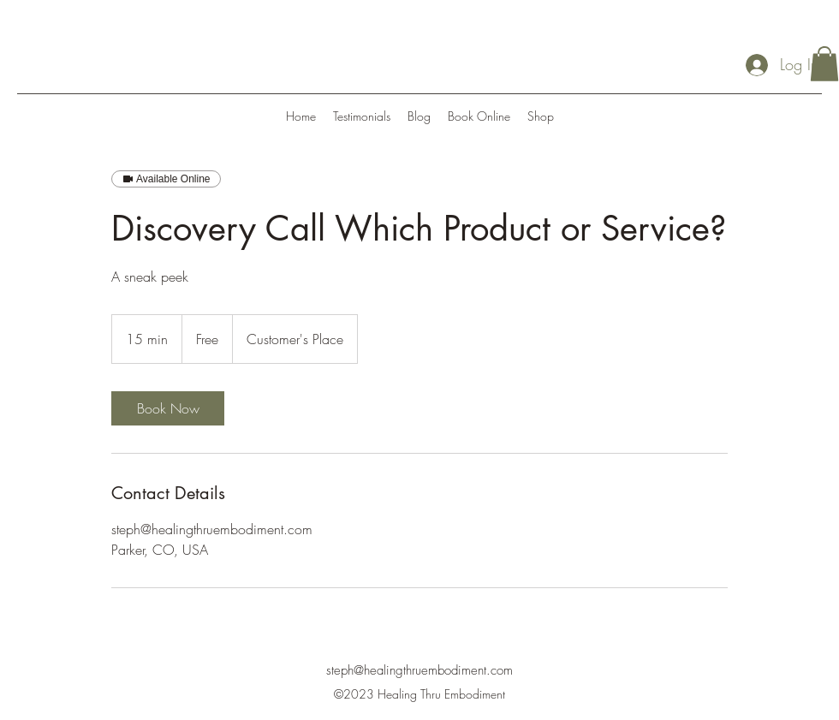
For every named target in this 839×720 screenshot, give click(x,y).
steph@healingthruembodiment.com (419, 670)
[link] (167, 408)
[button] (824, 63)
